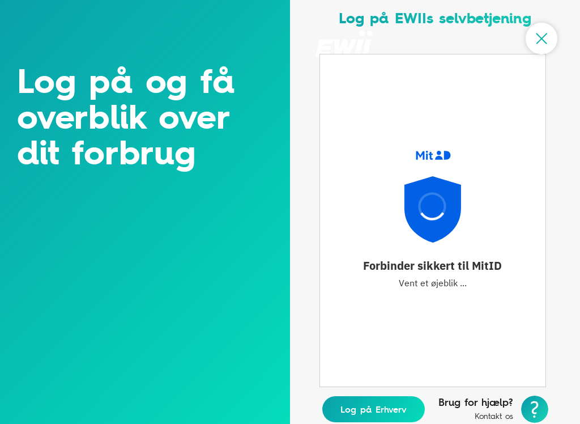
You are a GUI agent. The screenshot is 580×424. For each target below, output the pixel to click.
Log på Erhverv (373, 409)
